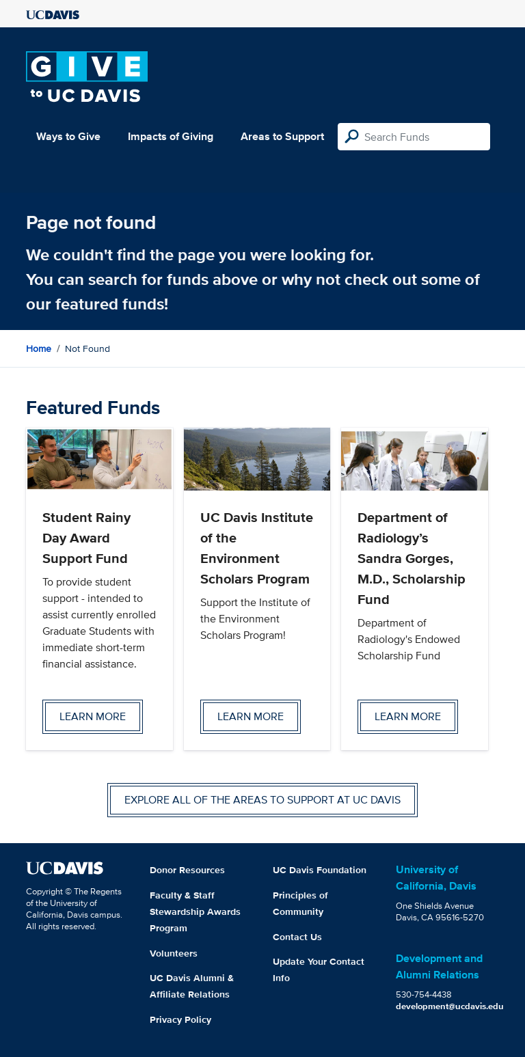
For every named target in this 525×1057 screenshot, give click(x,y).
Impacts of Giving (170, 136)
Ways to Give (68, 136)
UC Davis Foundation (319, 870)
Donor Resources (187, 870)
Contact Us (297, 937)
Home (38, 348)
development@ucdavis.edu (450, 1006)
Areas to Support (282, 136)
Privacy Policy (180, 1019)
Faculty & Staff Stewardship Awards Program (195, 911)
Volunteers (174, 953)
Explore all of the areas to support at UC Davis (262, 800)
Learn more (92, 716)
